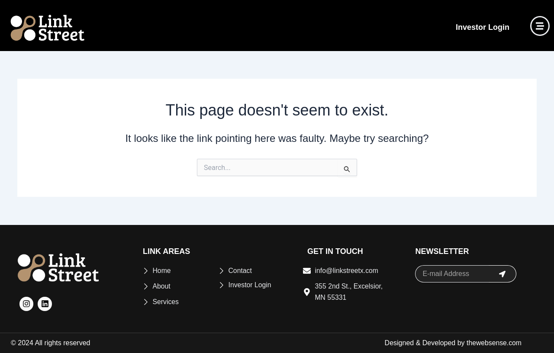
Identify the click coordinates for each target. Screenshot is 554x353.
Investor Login (482, 27)
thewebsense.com (494, 343)
